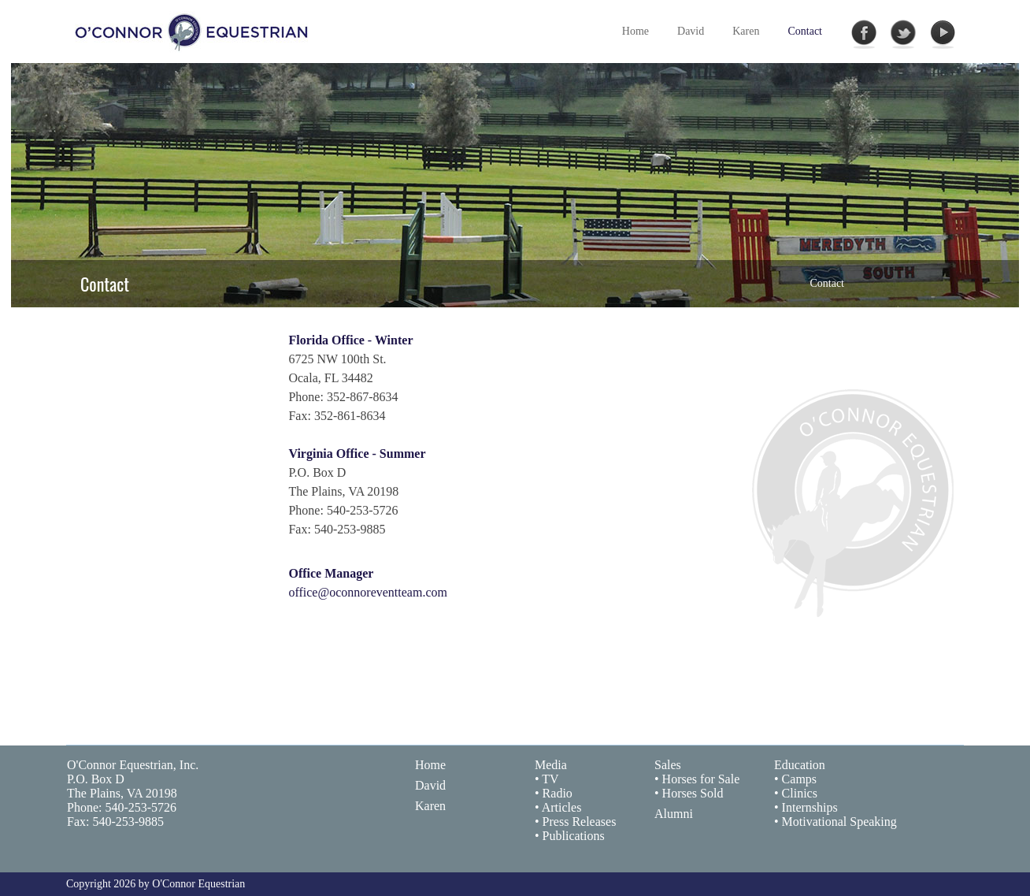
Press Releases (580, 821)
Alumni (673, 813)
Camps (799, 779)
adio (561, 793)
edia (556, 764)
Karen (430, 805)
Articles (562, 807)
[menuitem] (690, 31)
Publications (574, 835)
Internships (810, 807)
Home (430, 764)
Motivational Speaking (839, 821)
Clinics (799, 793)
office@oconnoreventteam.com (367, 592)
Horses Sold (693, 793)
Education (799, 764)
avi (432, 785)
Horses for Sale (701, 779)
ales (671, 764)
